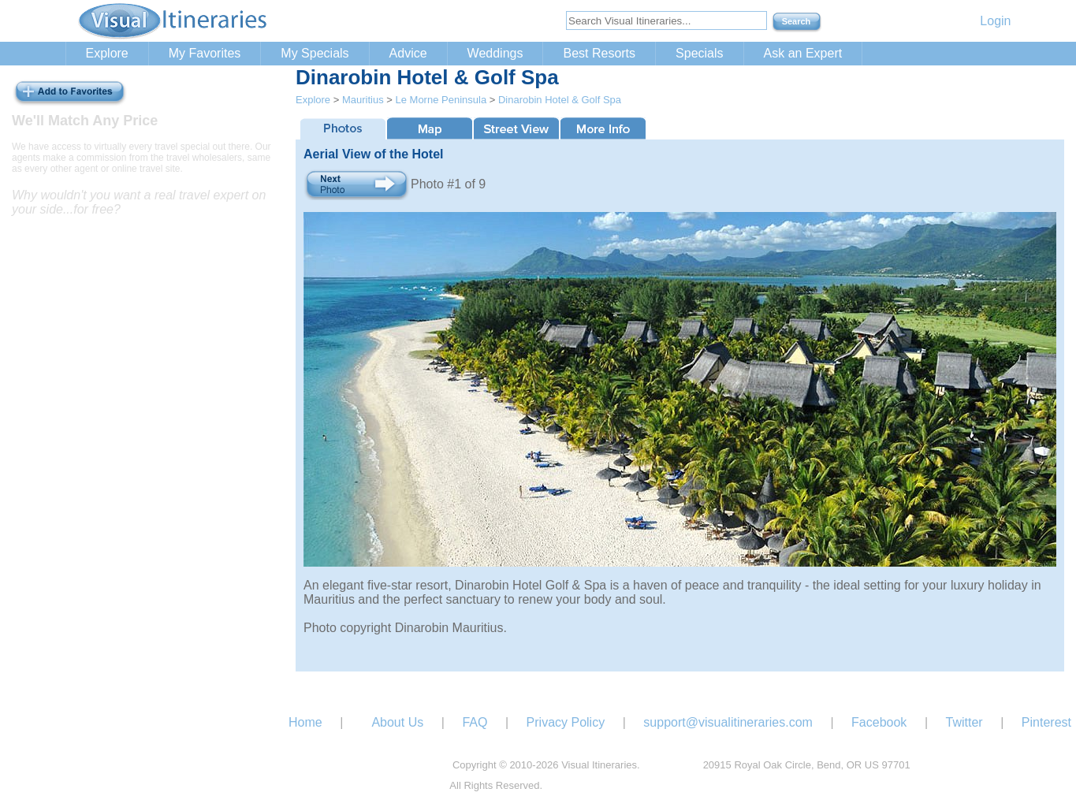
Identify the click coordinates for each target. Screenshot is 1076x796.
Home (305, 722)
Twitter (964, 722)
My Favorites (205, 53)
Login (995, 21)
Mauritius (363, 100)
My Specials (314, 53)
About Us (397, 722)
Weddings (495, 53)
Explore (107, 53)
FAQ (474, 722)
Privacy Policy (566, 722)
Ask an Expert (803, 53)
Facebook (879, 722)
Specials (699, 53)
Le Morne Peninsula (440, 100)
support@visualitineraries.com (728, 722)
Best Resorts (599, 53)
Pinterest (1046, 722)
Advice (408, 53)
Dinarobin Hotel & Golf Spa (559, 100)
